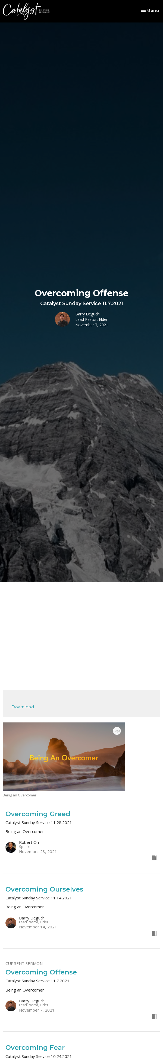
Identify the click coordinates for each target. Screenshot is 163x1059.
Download (22, 706)
